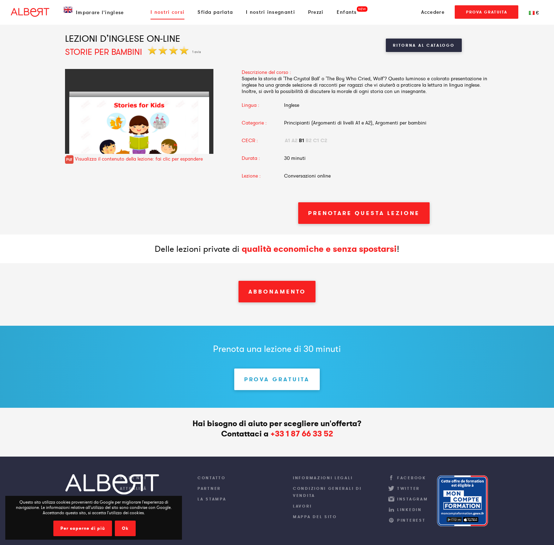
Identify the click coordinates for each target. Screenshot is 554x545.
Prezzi (316, 12)
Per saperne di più (82, 528)
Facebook (411, 477)
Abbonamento (277, 291)
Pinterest (411, 520)
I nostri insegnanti (270, 12)
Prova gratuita (486, 12)
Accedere (432, 12)
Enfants (347, 12)
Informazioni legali (323, 477)
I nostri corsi (167, 12)
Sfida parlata (215, 12)
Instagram (412, 499)
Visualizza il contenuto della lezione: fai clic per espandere (134, 159)
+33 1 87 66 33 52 (301, 434)
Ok (125, 528)
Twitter (408, 488)
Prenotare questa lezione (364, 213)
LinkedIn (409, 509)
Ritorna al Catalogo (423, 45)
